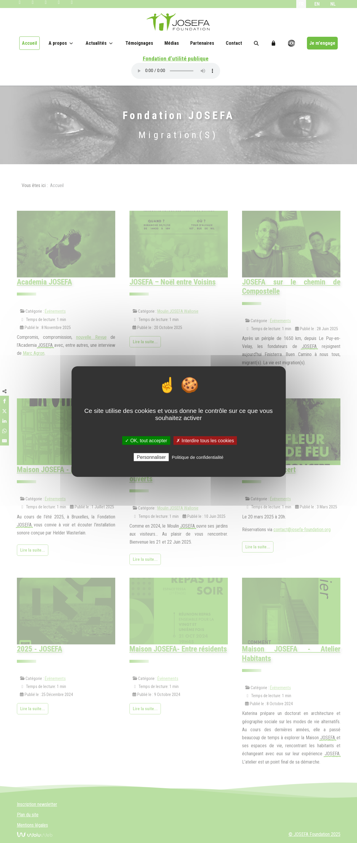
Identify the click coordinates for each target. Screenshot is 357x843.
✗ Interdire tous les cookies (205, 440)
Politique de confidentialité (197, 456)
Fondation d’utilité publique (176, 58)
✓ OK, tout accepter (146, 440)
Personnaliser (151, 456)
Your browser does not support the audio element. (175, 71)
